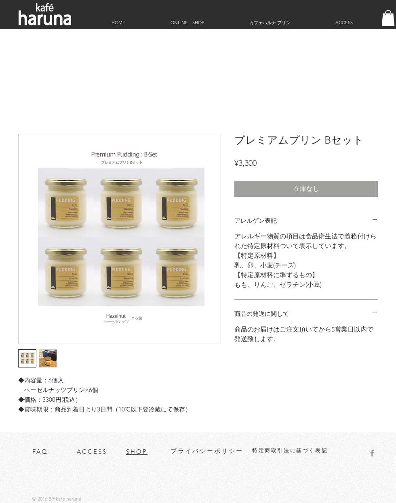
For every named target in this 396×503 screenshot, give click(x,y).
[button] (388, 18)
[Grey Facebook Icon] (372, 453)
